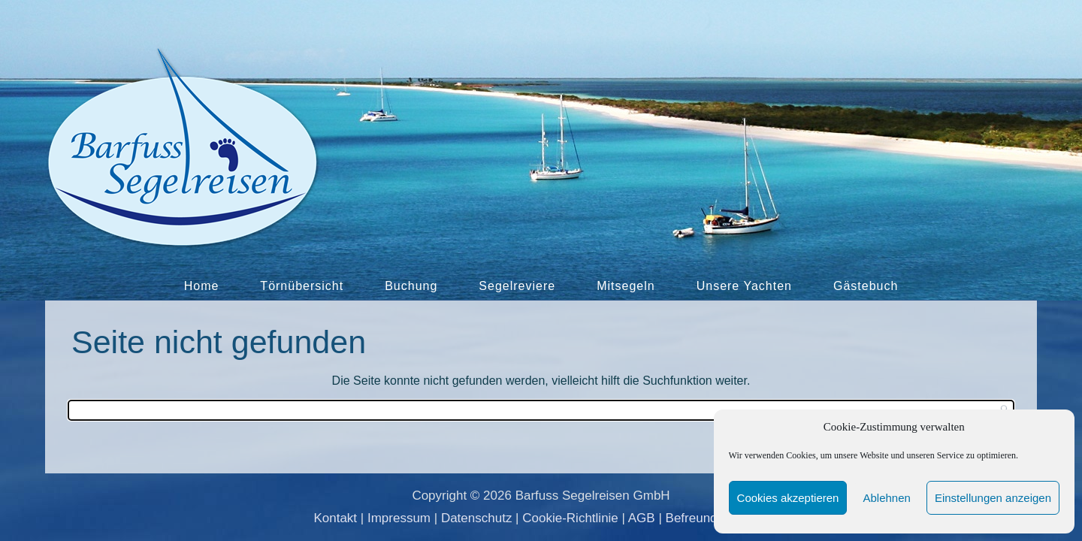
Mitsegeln (625, 286)
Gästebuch (865, 286)
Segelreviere (517, 286)
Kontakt (335, 518)
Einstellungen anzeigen (993, 497)
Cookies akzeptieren (788, 497)
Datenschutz (476, 518)
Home (201, 286)
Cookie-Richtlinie (570, 518)
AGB (641, 518)
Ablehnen (886, 497)
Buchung (411, 286)
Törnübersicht (301, 286)
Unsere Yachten (744, 286)
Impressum (399, 518)
